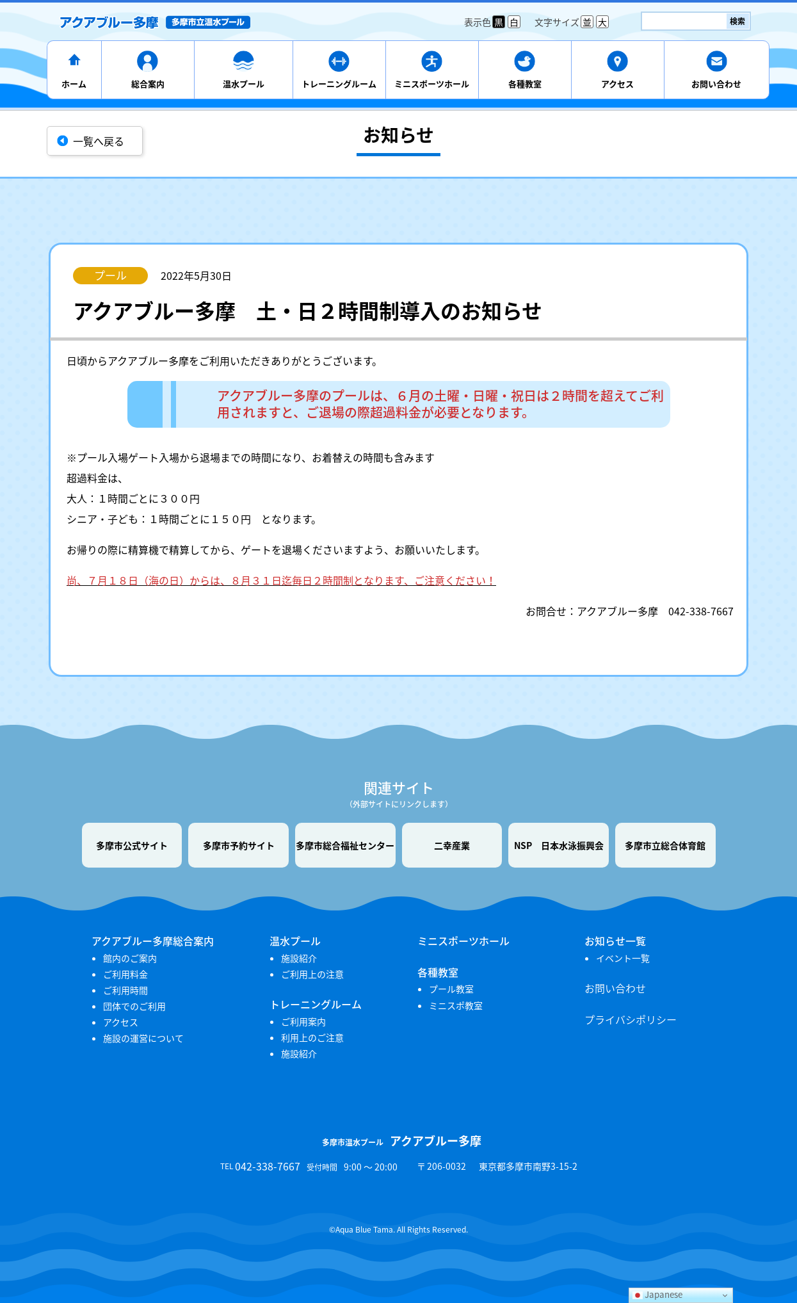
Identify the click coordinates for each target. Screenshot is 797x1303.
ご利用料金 (125, 973)
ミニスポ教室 (456, 1005)
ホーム (73, 83)
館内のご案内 (130, 957)
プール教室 (451, 988)
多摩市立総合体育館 (665, 845)
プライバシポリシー (630, 1019)
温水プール (243, 83)
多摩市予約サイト (239, 845)
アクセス (617, 83)
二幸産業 (452, 845)
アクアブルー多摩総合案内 (153, 940)
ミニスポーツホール (431, 83)
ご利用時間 (125, 989)
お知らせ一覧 (615, 940)
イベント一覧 (623, 957)
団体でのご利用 (134, 1006)
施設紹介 (299, 957)
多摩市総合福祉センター (345, 845)
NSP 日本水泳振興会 (559, 845)
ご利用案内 (303, 1021)
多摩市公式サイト (132, 845)
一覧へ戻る (98, 141)
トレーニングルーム (339, 83)
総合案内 (148, 83)
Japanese (657, 1294)
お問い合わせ (716, 83)
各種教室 (525, 83)
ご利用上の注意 (312, 973)
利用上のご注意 (312, 1037)
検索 (737, 21)
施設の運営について (143, 1038)
